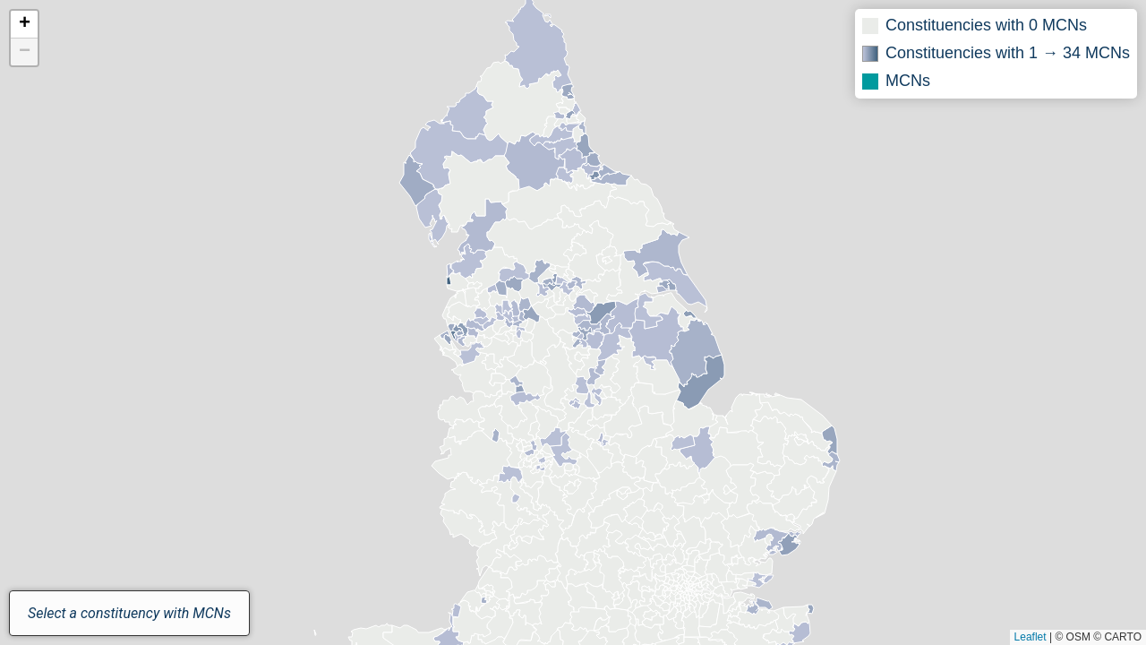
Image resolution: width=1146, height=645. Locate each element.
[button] (24, 25)
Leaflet (1030, 637)
